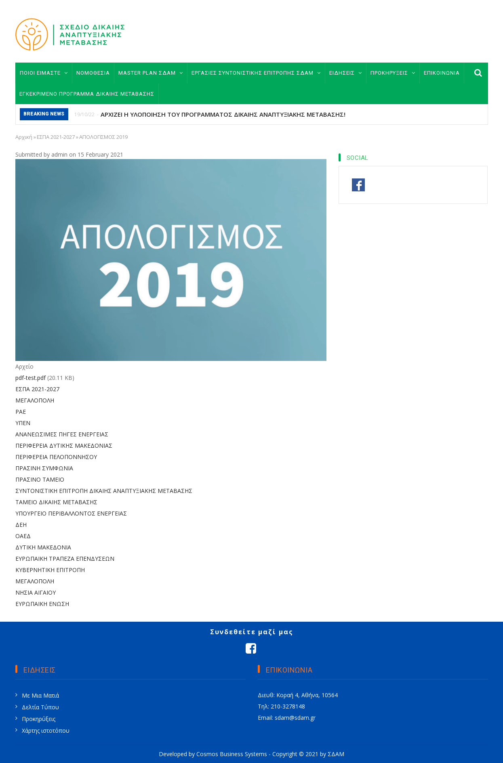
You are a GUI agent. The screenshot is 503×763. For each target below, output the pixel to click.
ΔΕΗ (21, 524)
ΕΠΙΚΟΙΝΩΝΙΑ (442, 73)
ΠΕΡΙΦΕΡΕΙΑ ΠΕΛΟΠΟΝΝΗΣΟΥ (56, 457)
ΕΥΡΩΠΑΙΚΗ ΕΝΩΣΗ (42, 604)
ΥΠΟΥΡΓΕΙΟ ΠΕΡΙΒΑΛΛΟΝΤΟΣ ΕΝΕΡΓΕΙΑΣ (71, 513)
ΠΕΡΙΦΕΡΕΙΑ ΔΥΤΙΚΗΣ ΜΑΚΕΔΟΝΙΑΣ (63, 445)
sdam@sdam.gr (295, 717)
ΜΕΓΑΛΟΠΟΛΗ (34, 400)
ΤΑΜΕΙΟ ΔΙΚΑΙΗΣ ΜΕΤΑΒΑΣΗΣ (56, 502)
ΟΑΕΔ (23, 536)
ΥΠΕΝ (22, 423)
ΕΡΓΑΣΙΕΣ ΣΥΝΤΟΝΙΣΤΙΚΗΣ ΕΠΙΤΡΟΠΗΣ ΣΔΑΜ (256, 73)
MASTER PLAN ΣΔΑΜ (150, 73)
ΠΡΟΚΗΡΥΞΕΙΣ (392, 73)
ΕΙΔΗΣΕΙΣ (345, 73)
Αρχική (23, 136)
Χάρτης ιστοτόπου (45, 730)
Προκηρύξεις (38, 719)
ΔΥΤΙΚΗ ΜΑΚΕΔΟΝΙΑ (43, 547)
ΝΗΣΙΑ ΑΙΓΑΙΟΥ (35, 592)
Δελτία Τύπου (40, 707)
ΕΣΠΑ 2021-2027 (56, 136)
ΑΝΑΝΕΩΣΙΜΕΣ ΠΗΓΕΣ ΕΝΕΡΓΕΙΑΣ (61, 434)
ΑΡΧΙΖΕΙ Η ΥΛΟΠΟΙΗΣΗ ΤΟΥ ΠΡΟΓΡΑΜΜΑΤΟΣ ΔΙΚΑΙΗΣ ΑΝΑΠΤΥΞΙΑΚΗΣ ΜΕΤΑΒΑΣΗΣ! (223, 114)
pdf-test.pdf (30, 378)
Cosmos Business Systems (231, 754)
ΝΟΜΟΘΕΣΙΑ (93, 73)
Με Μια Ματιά (40, 695)
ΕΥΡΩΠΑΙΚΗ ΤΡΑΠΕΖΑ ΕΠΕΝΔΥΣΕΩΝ (64, 558)
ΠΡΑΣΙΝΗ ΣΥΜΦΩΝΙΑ (44, 468)
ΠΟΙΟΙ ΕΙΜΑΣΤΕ (44, 73)
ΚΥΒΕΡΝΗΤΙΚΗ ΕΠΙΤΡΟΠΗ (50, 570)
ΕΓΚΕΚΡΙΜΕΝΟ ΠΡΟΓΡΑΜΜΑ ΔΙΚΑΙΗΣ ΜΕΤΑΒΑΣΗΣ (86, 94)
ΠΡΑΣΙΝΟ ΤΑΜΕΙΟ (39, 479)
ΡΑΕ (20, 411)
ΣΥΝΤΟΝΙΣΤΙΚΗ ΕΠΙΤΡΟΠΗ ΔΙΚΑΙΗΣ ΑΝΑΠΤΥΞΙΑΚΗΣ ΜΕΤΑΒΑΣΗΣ (103, 491)
